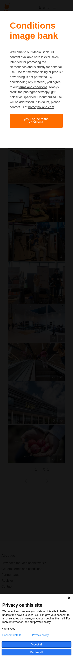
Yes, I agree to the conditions (36, 120)
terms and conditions (32, 87)
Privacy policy (40, 635)
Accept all (37, 644)
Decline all (36, 652)
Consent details (11, 635)
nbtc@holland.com (41, 107)
